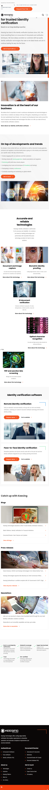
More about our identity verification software (16, 139)
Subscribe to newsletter (11, 675)
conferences (17, 181)
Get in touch (7, 190)
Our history (5, 780)
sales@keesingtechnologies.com (6, 8)
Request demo (11, 437)
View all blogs (7, 577)
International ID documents (33, 752)
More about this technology (11, 297)
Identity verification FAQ (8, 757)
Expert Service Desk (31, 771)
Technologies (6, 769)
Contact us (29, 769)
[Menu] (46, 15)
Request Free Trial (22, 9)
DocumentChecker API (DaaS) (34, 757)
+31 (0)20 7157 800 (33, 5)
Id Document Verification (8, 752)
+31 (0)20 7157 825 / (22, 5)
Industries (5, 771)
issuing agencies (17, 172)
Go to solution (26, 437)
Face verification (7, 755)
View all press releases (10, 629)
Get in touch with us (9, 49)
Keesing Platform (7, 774)
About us (5, 777)
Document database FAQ (33, 760)
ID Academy (26, 178)
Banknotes (29, 755)
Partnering (5, 175)
